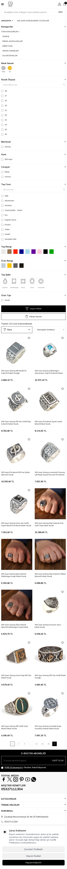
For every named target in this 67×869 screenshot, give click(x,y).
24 (4, 120)
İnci (4, 215)
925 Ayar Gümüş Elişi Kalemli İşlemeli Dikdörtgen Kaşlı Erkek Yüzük (14, 626)
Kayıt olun (57, 760)
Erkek (5, 172)
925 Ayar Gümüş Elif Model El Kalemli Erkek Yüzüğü (13, 372)
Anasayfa (6, 20)
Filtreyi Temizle (33, 316)
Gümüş (3, 69)
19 (4, 105)
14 (4, 124)
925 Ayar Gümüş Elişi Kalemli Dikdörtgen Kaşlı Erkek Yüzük (13, 575)
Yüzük (5, 300)
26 (4, 129)
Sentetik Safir (8, 239)
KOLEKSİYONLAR (9, 55)
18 (4, 91)
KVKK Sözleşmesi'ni (14, 767)
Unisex (6, 176)
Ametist (6, 205)
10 (4, 100)
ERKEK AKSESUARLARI (12, 41)
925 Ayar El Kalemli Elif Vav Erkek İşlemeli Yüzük (15, 473)
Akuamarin (7, 200)
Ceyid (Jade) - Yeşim (11, 210)
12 (4, 110)
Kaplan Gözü (8, 220)
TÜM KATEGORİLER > (10, 31)
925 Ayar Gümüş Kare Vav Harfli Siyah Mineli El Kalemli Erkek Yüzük (16, 524)
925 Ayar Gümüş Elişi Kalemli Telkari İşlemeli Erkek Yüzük (50, 575)
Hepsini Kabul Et (33, 862)
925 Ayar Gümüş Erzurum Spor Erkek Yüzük (48, 626)
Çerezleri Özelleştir (33, 849)
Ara (60, 12)
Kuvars (6, 224)
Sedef (5, 234)
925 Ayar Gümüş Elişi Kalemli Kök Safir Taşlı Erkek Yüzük (49, 524)
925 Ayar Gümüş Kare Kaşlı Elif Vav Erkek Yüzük (16, 676)
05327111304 (12, 789)
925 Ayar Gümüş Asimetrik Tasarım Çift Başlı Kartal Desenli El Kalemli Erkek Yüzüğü (50, 473)
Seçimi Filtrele (33, 308)
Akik (4, 196)
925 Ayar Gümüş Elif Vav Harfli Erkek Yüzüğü (50, 676)
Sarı (10, 69)
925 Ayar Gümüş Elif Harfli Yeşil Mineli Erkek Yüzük (14, 727)
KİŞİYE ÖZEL (7, 46)
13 (42, 744)
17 (4, 96)
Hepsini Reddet (33, 856)
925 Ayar (6, 159)
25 (4, 134)
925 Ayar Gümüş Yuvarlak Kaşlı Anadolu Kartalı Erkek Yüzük (48, 727)
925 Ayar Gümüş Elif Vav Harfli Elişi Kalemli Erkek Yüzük (16, 422)
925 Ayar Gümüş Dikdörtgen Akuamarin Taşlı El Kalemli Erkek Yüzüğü (49, 372)
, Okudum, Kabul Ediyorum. (23, 767)
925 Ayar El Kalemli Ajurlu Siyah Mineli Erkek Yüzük (48, 422)
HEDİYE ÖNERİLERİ (10, 51)
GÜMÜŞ (5, 36)
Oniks (5, 229)
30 (4, 115)
